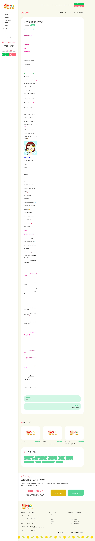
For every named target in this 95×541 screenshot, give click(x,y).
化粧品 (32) (27, 459)
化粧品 (6, 25)
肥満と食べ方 (29, 400)
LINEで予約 (5, 54)
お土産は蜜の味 (75, 407)
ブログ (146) (69, 456)
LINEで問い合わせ (75, 493)
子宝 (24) (61, 456)
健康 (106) (61, 459)
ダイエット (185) (53, 456)
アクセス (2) (59, 461)
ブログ (4, 31)
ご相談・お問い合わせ (68, 5)
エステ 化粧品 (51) (52, 459)
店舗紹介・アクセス (45, 5)
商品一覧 (5, 28)
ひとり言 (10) (43, 459)
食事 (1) (38, 461)
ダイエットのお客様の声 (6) (41, 456)
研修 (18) (35, 459)
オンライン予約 (58, 493)
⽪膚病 (6, 23)
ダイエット (7, 14)
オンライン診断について (57, 5)
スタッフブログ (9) (29, 456)
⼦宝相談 (7, 17)
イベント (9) (69, 459)
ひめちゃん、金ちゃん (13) (48, 461)
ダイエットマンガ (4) (29, 461)
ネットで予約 (13, 54)
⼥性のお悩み (8, 20)
